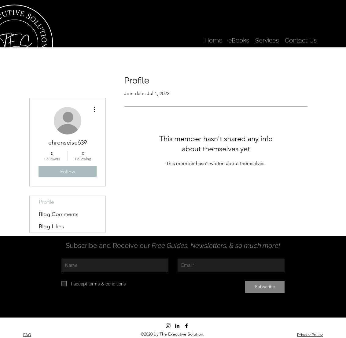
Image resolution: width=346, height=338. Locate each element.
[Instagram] (168, 326)
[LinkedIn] (177, 326)
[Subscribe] (265, 287)
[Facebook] (186, 326)
